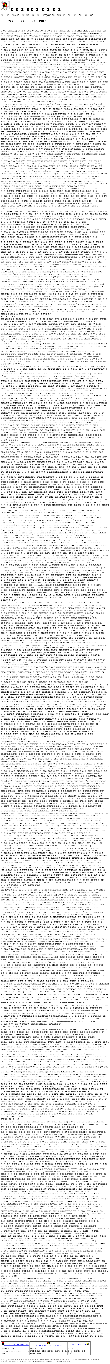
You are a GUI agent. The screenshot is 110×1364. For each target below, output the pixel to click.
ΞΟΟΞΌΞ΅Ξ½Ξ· (78, 1344)
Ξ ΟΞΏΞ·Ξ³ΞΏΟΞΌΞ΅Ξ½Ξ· (15, 1345)
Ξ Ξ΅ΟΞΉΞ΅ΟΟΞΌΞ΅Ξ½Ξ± (48, 1344)
